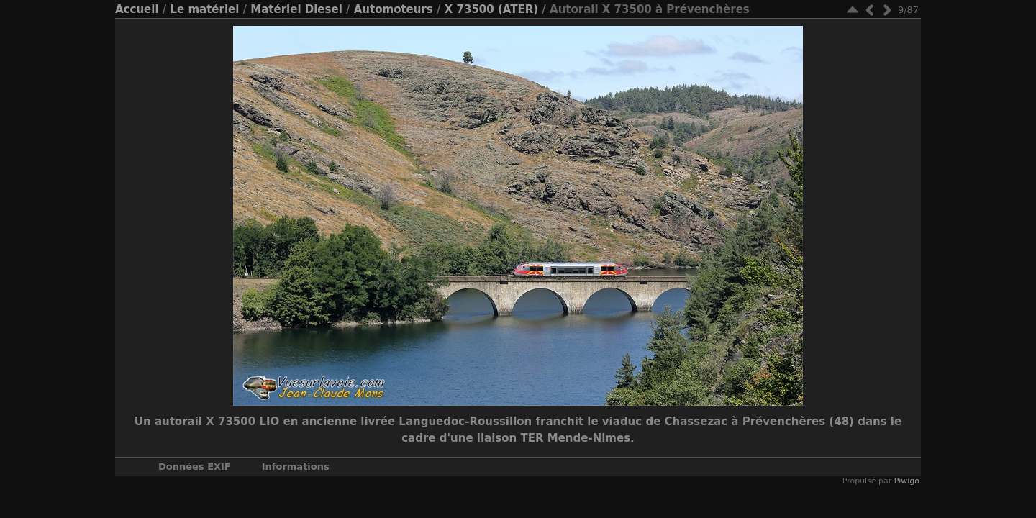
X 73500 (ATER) (491, 9)
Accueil (137, 9)
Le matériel (204, 9)
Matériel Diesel (296, 9)
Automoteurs (393, 9)
